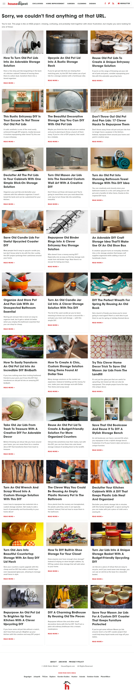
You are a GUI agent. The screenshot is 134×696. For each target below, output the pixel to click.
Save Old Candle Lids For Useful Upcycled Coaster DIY (21, 241)
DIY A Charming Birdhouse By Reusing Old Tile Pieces (67, 614)
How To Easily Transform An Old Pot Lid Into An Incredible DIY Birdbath (20, 366)
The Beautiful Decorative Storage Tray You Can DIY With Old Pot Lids (66, 120)
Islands (82, 677)
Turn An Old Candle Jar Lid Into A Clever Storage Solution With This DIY (66, 304)
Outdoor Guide (93, 677)
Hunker (74, 677)
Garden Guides (63, 677)
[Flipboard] (109, 4)
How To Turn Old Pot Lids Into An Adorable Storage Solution (22, 62)
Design (92, 3)
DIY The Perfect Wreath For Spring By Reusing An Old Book (111, 304)
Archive (63, 661)
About (53, 661)
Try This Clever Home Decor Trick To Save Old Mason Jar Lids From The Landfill (109, 368)
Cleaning (82, 3)
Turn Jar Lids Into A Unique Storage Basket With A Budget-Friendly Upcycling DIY (111, 556)
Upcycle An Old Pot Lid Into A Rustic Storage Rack (64, 62)
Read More (8, 83)
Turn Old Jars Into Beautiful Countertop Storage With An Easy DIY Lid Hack (21, 556)
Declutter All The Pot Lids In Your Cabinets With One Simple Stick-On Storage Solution (22, 181)
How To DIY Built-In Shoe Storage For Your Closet (65, 552)
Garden (71, 3)
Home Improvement (55, 3)
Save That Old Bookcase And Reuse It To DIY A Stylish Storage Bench (109, 429)
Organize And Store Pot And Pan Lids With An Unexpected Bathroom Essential (20, 306)
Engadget (28, 677)
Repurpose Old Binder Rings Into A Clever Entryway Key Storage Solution (63, 243)
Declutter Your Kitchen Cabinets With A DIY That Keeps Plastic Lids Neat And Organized (110, 493)
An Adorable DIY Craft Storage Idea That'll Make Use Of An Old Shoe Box (110, 242)
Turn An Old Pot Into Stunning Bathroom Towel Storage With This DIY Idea (111, 179)
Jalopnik (36, 677)
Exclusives (38, 3)
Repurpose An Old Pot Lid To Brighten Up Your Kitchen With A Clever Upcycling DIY (22, 618)
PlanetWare (105, 677)
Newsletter (124, 3)
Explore (53, 677)
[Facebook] (105, 4)
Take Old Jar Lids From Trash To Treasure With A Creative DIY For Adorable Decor (22, 431)
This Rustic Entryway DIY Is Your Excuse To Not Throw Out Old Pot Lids (22, 120)
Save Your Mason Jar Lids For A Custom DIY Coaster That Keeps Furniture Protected (110, 618)
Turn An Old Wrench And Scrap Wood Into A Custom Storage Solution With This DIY (21, 493)
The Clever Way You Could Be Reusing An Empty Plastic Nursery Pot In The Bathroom (67, 493)
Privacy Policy (76, 661)
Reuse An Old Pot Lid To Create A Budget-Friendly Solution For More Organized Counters (66, 431)
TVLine (45, 677)
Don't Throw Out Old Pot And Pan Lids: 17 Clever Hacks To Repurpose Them (110, 120)
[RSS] (113, 4)
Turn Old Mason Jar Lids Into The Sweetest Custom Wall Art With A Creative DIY (66, 181)
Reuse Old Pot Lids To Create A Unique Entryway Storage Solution (111, 62)
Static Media (53, 666)
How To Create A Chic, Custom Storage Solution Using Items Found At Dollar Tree (65, 368)
